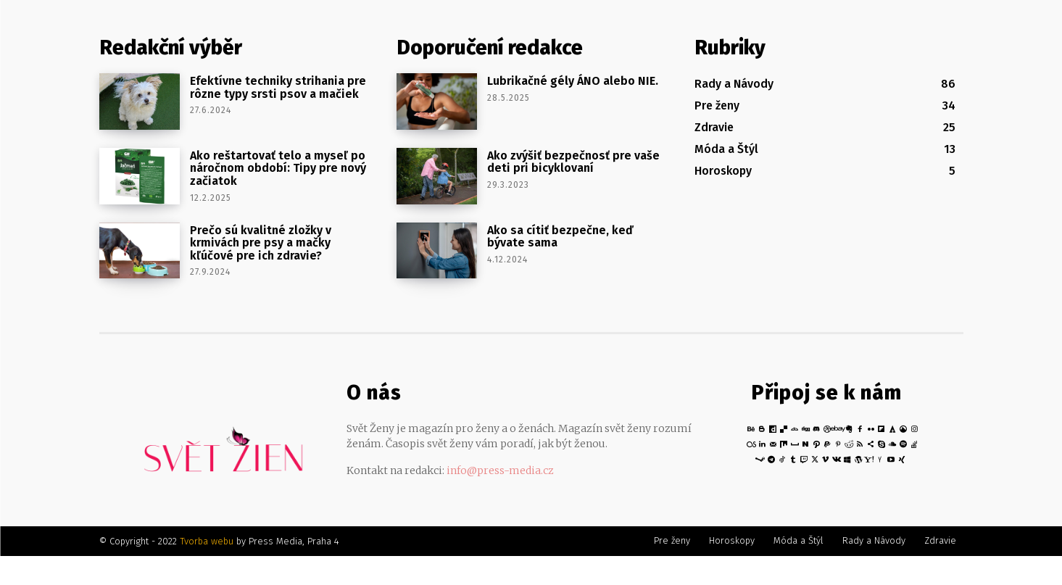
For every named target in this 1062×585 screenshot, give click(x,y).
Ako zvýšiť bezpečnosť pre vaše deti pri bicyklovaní (573, 162)
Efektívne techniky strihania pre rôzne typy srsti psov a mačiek (278, 87)
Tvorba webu (206, 541)
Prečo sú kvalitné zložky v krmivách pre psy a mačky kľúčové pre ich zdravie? (260, 242)
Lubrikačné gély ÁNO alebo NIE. (572, 81)
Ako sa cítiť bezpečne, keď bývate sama (560, 236)
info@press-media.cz (500, 470)
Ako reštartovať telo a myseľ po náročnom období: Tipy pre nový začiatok (278, 168)
